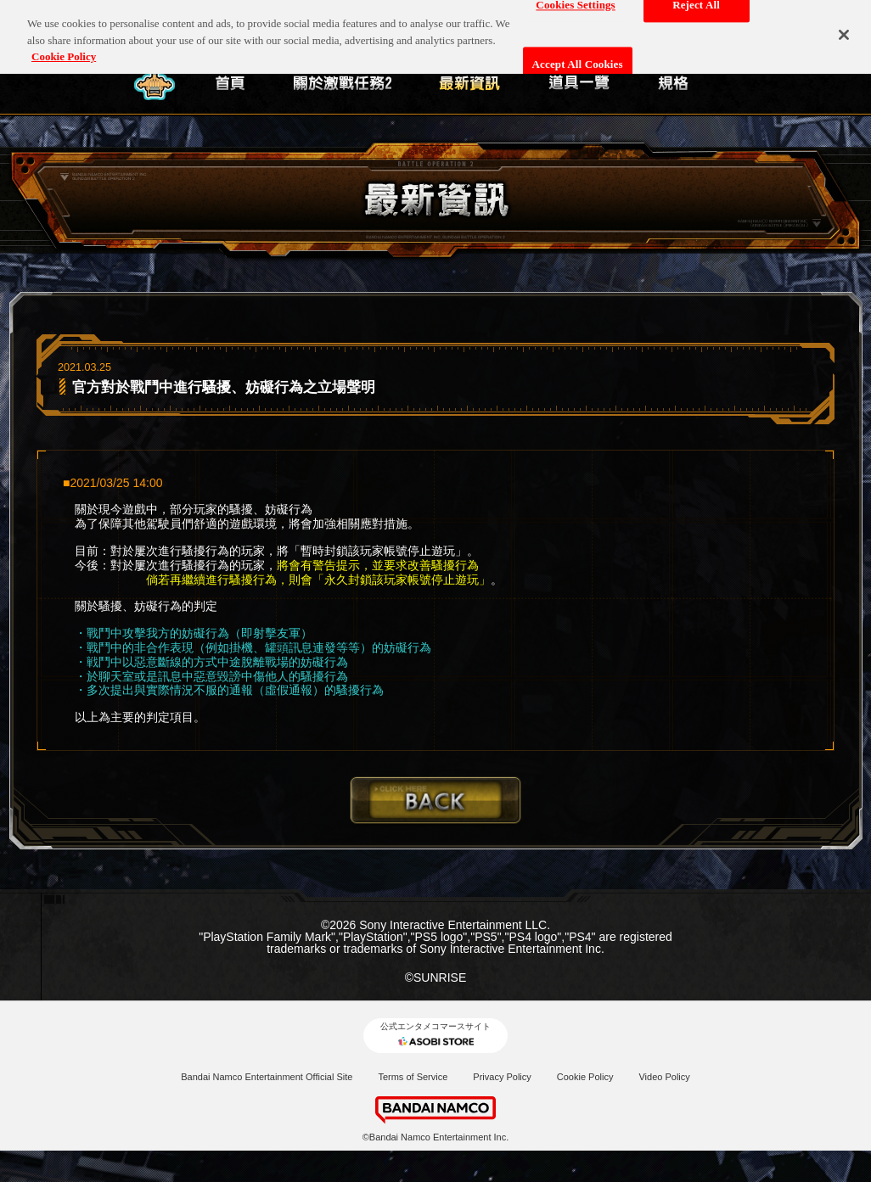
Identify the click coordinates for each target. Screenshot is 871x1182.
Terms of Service (412, 1077)
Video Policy (663, 1077)
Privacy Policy (502, 1077)
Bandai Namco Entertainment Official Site (266, 1077)
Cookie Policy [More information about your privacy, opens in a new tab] (63, 50)
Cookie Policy (585, 1077)
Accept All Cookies (577, 58)
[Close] (844, 28)
